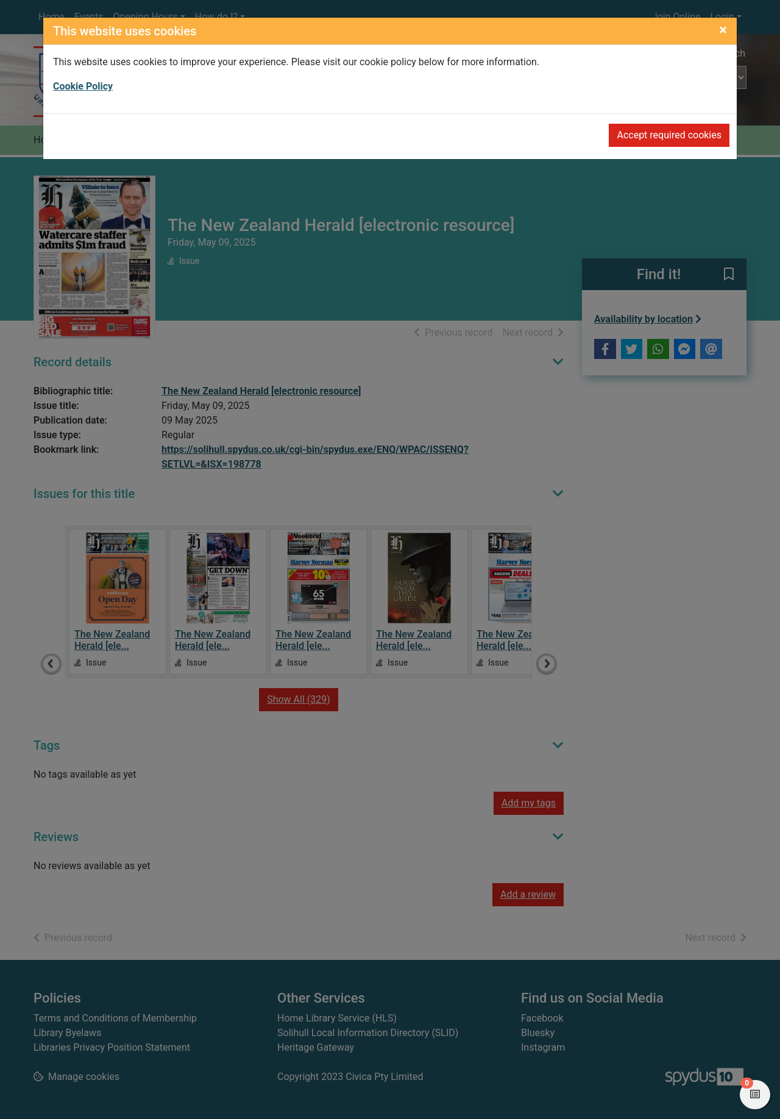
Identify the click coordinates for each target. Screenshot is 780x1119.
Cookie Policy (83, 86)
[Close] (723, 30)
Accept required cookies (669, 135)
